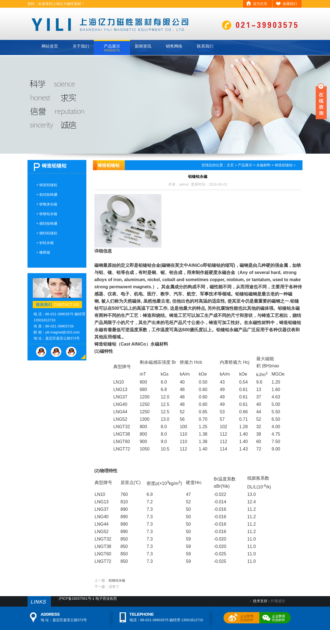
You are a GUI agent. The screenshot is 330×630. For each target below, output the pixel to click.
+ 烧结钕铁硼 (46, 223)
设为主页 (260, 4)
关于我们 (81, 48)
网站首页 (50, 48)
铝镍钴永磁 (117, 580)
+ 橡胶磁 (43, 252)
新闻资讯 (143, 48)
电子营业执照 (106, 598)
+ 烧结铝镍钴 (46, 233)
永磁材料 (263, 165)
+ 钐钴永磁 (45, 243)
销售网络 (174, 48)
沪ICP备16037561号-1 (76, 598)
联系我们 (205, 48)
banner (165, 104)
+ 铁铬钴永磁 (46, 214)
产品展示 (112, 48)
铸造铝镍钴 (284, 165)
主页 (230, 165)
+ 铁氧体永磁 (46, 204)
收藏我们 (290, 4)
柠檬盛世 (278, 601)
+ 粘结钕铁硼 (46, 194)
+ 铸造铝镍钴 (46, 185)
